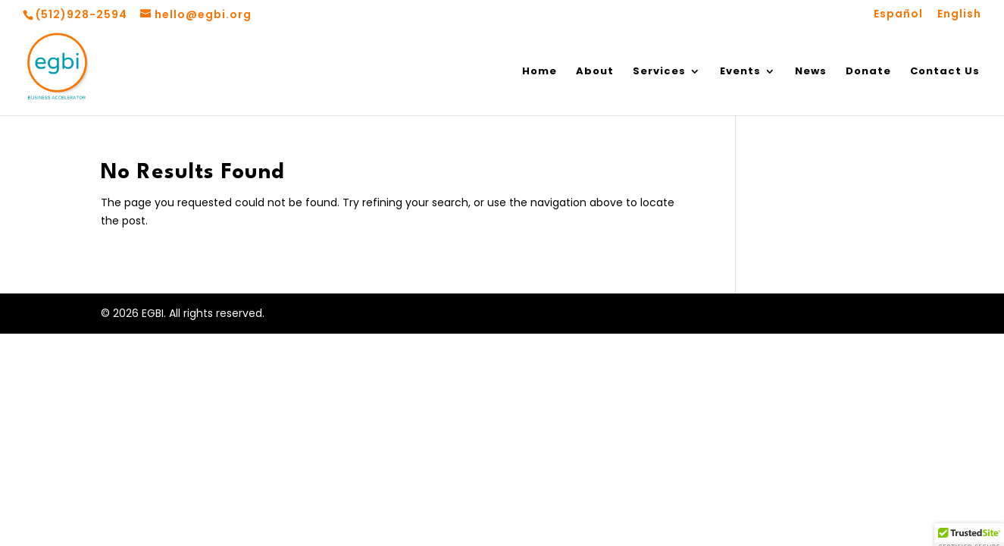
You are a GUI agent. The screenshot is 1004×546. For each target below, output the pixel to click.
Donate (868, 72)
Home (539, 72)
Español (898, 14)
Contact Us (945, 72)
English (959, 14)
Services (659, 72)
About (595, 72)
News (811, 72)
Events (740, 72)
